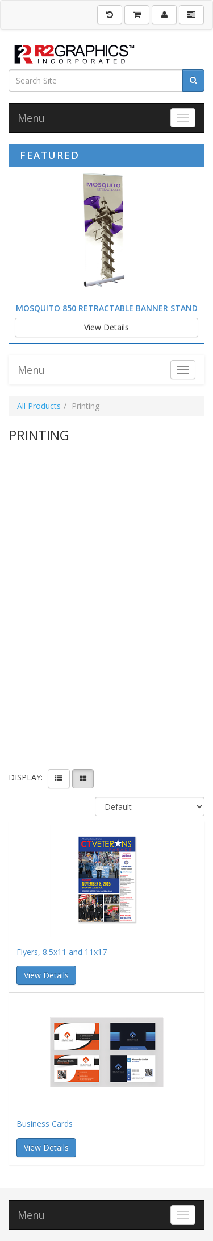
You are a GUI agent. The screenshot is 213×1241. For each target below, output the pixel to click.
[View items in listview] (59, 778)
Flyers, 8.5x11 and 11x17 (61, 952)
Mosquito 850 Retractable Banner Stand (107, 308)
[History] (109, 14)
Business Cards (44, 1123)
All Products (39, 405)
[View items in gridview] (83, 778)
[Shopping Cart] (136, 14)
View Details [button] (46, 975)
